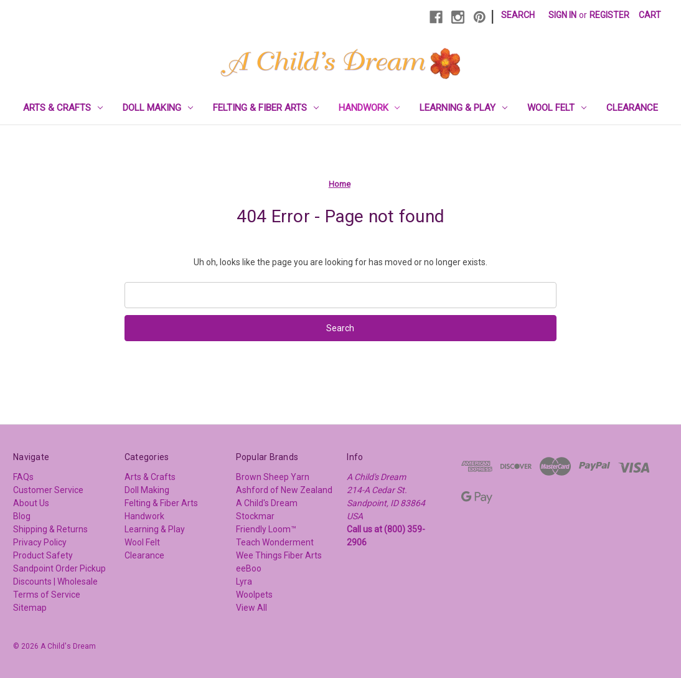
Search (518, 15)
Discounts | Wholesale (55, 581)
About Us (31, 503)
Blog (22, 516)
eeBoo (248, 568)
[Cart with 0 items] (650, 15)
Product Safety (43, 555)
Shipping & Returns (50, 529)
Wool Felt (556, 107)
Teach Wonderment (275, 542)
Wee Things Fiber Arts (279, 555)
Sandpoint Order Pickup (59, 568)
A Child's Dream (267, 503)
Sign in (562, 15)
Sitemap (30, 608)
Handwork (369, 107)
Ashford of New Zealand (284, 490)
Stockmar (255, 516)
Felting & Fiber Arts (266, 107)
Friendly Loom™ (266, 529)
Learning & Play (463, 107)
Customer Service (48, 490)
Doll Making (158, 107)
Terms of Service (46, 595)
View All (251, 608)
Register (609, 15)
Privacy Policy (40, 542)
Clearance (632, 107)
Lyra (244, 581)
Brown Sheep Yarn (272, 477)
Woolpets (254, 595)
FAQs (23, 477)
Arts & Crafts (63, 107)
